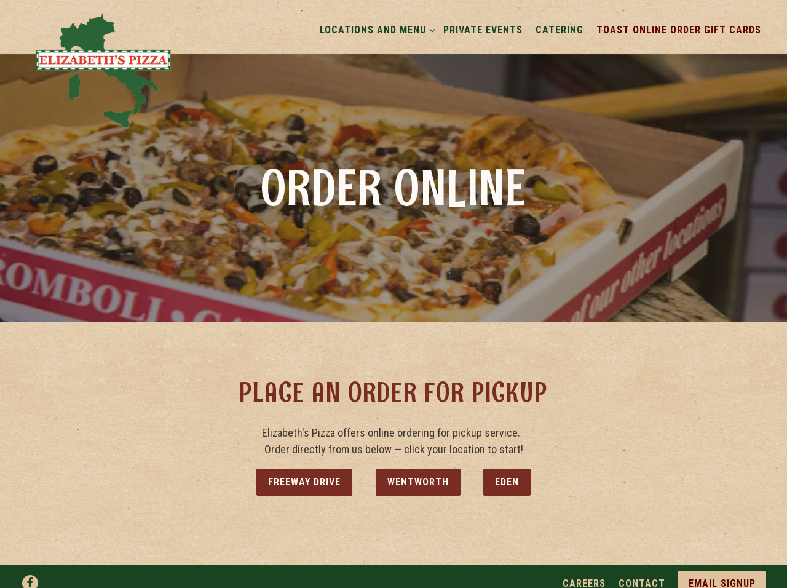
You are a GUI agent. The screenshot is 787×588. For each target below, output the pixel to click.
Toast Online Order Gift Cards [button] (678, 30)
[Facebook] (30, 576)
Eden (507, 477)
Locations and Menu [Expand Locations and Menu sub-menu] (375, 29)
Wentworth (418, 477)
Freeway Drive (304, 477)
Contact (642, 576)
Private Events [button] (483, 30)
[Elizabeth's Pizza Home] (104, 69)
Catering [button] (559, 30)
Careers (584, 576)
